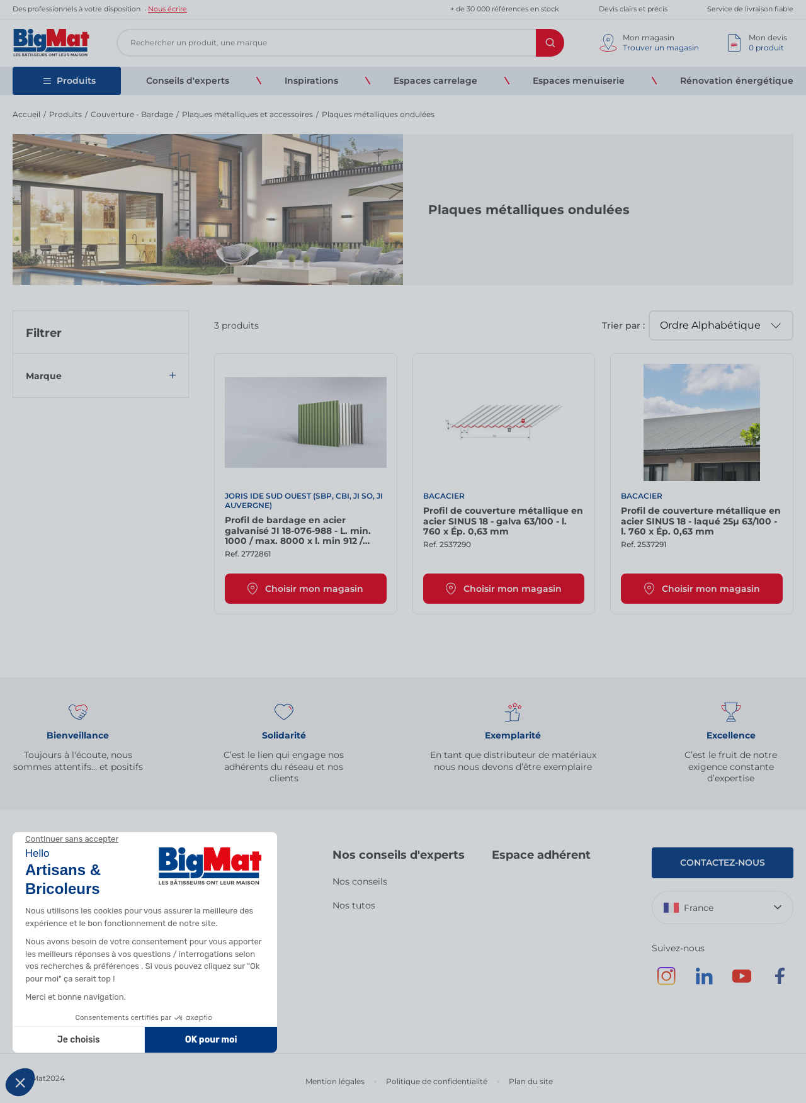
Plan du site (531, 1081)
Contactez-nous (722, 862)
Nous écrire (167, 8)
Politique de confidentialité (436, 1081)
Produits (65, 114)
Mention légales (335, 1081)
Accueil (26, 114)
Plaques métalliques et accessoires (247, 114)
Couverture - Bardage (132, 114)
